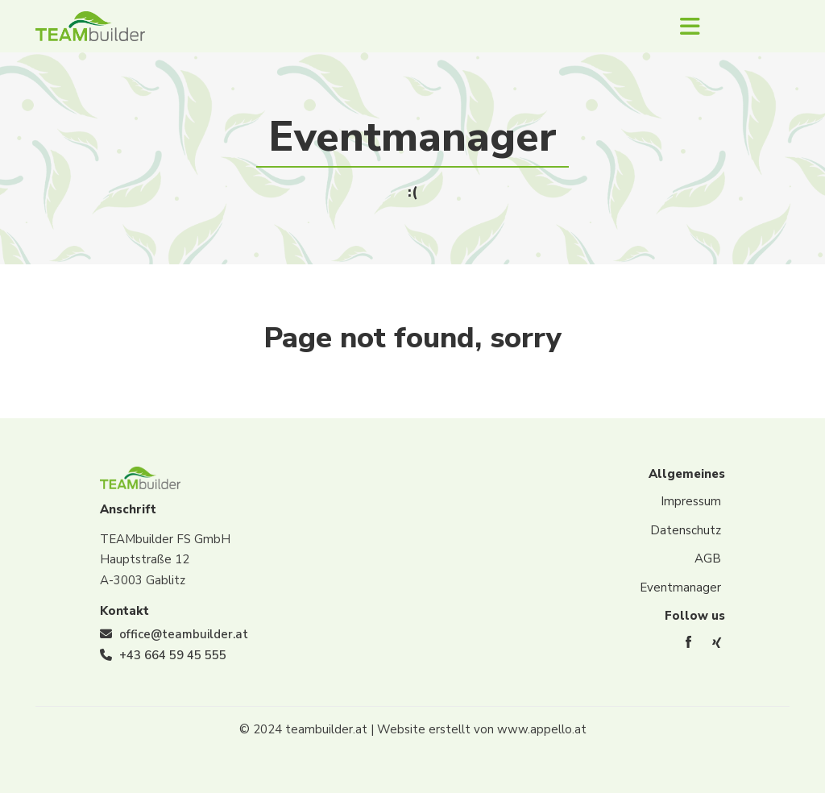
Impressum (691, 501)
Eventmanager (680, 587)
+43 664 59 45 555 (172, 655)
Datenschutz (685, 530)
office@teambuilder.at (183, 634)
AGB (707, 558)
